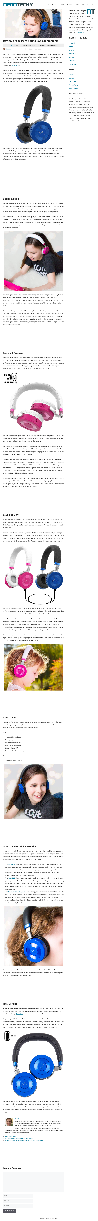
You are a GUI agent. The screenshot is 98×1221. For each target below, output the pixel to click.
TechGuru (8, 49)
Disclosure (72, 81)
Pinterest (72, 61)
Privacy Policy (73, 85)
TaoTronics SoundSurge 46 (16, 892)
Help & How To (52, 4)
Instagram (72, 64)
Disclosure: (13, 45)
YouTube (72, 57)
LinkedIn (72, 50)
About (86, 4)
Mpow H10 (11, 878)
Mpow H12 (11, 864)
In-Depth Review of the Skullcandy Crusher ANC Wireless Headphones (24, 1140)
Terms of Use (73, 89)
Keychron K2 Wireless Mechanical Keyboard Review (19, 1138)
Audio (30, 49)
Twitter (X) (72, 54)
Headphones (38, 49)
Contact (71, 78)
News (77, 4)
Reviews (69, 4)
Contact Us (80, 33)
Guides (62, 4)
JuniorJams (15, 65)
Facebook (72, 43)
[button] (92, 4)
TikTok (71, 47)
